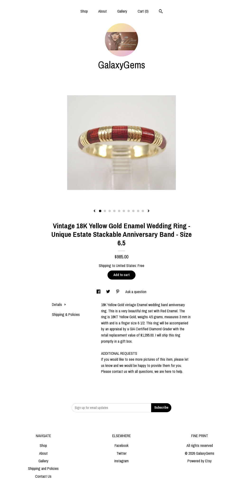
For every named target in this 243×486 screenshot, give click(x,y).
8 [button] (133, 211)
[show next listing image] (148, 211)
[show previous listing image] (94, 211)
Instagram (121, 460)
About (102, 11)
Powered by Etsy (199, 460)
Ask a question (135, 291)
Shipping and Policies (43, 468)
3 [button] (109, 211)
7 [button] (128, 211)
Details (59, 304)
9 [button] (138, 211)
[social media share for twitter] (108, 291)
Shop (84, 11)
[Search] (161, 11)
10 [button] (143, 211)
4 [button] (114, 211)
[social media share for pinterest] (118, 291)
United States (126, 265)
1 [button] (100, 211)
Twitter (121, 453)
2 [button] (105, 211)
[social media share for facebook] (99, 291)
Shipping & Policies (66, 314)
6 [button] (124, 211)
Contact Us (43, 476)
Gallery (122, 11)
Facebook (121, 445)
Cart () (143, 11)
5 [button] (119, 211)
